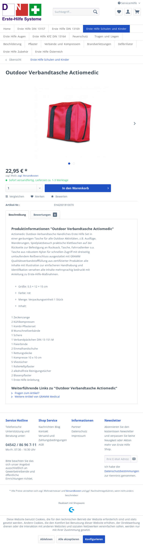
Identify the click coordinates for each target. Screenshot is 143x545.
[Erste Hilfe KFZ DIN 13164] (49, 36)
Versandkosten (73, 490)
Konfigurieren (94, 539)
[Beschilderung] (12, 44)
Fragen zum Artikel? (25, 393)
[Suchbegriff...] (76, 11)
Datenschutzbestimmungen (121, 471)
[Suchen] (95, 11)
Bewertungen (45, 215)
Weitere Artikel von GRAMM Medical (35, 396)
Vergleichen (15, 196)
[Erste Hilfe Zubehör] (15, 51)
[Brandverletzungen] (99, 44)
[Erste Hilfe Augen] (14, 36)
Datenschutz (79, 431)
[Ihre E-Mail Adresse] (117, 459)
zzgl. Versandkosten (28, 175)
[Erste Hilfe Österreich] (49, 51)
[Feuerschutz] (80, 36)
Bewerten (59, 196)
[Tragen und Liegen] (107, 36)
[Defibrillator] (125, 44)
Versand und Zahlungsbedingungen (53, 438)
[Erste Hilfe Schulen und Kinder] (106, 28)
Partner (76, 427)
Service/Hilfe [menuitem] (128, 3)
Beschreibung (17, 214)
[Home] (7, 28)
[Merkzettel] (119, 11)
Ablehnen (46, 539)
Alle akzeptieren (68, 539)
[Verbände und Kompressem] (62, 44)
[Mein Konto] (128, 11)
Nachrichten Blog (49, 427)
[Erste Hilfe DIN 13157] (31, 28)
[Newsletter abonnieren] (134, 459)
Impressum (79, 436)
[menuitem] (76, 11)
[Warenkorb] (137, 11)
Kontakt (43, 431)
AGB (41, 444)
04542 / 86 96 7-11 (21, 444)
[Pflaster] (33, 44)
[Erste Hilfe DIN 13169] (66, 28)
